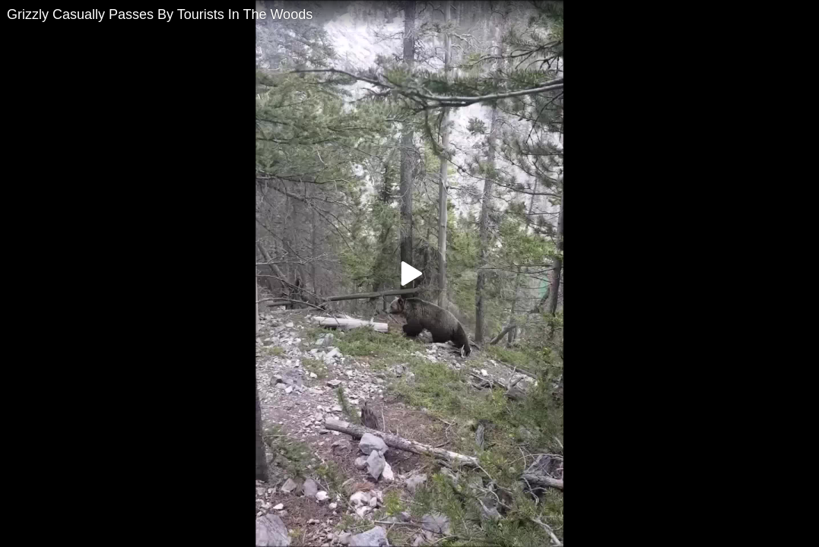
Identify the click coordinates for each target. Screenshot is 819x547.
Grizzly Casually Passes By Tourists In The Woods (160, 14)
